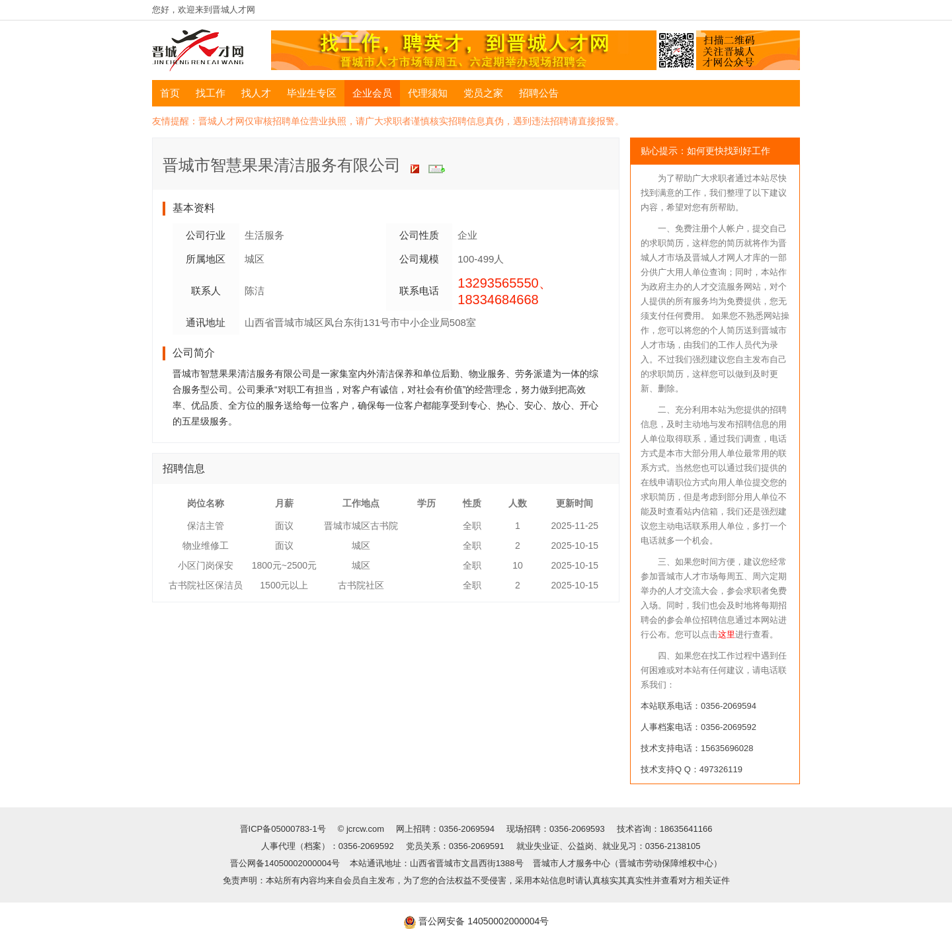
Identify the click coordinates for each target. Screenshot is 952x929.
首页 (170, 93)
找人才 (256, 93)
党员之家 (483, 93)
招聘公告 (539, 93)
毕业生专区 (312, 93)
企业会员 (372, 93)
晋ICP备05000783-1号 (284, 829)
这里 (726, 634)
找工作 (210, 93)
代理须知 (428, 93)
